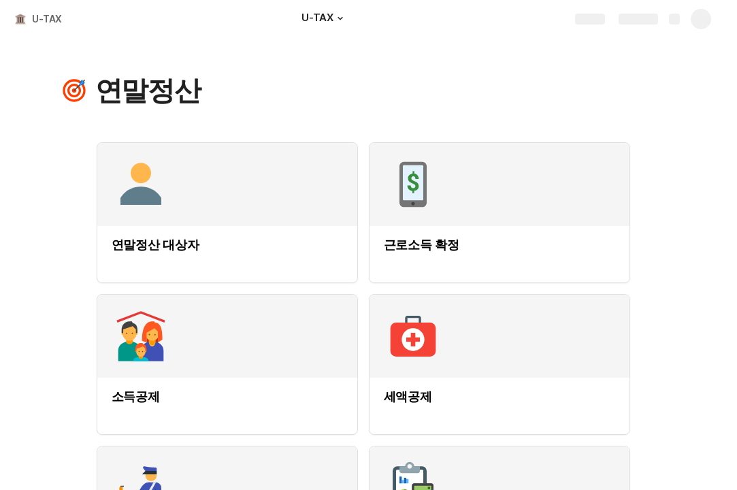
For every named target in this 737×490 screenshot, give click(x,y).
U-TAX (47, 18)
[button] (340, 18)
